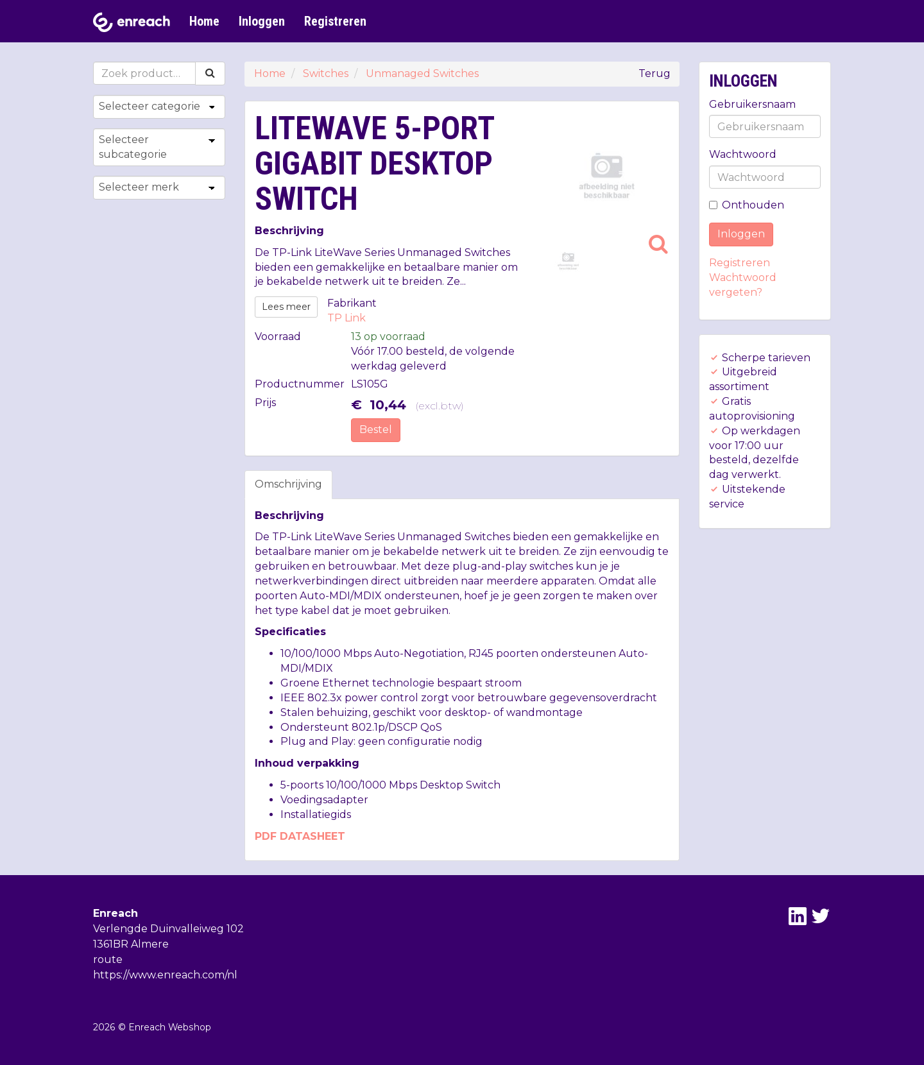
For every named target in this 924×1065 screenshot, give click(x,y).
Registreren (335, 21)
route (108, 959)
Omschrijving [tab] (288, 484)
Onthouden (746, 205)
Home (204, 21)
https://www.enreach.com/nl (165, 975)
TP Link (346, 318)
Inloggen (262, 21)
